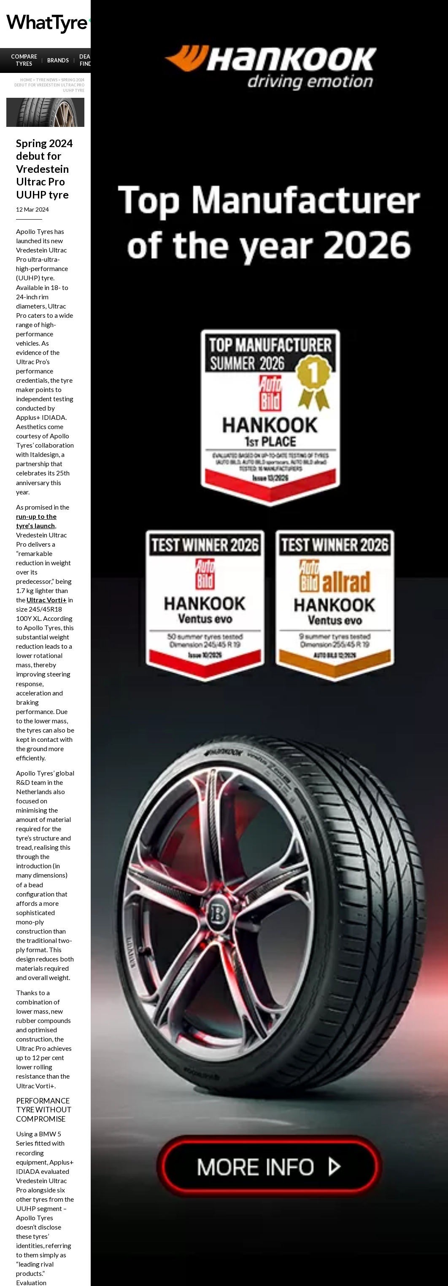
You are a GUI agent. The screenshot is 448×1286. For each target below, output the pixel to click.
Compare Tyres (24, 60)
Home (26, 80)
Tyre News (46, 80)
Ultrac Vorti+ (47, 600)
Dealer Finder (89, 60)
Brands (58, 60)
